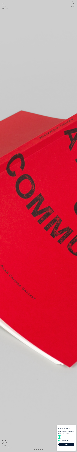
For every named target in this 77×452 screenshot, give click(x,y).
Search (73, 1)
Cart (74, 5)
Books (3, 3)
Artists (3, 5)
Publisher (4, 6)
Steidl (3, 1)
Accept (66, 444)
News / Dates (5, 8)
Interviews (4, 9)
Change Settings (66, 447)
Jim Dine (4, 443)
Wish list (73, 6)
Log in (74, 3)
